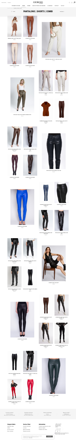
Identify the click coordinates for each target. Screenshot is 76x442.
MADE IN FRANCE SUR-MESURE (39, 5)
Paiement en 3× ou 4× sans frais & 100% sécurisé (28, 415)
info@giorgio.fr (66, 414)
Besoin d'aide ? (66, 412)
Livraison (25, 427)
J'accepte (49, 436)
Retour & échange (47, 412)
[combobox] (4, 3)
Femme (23, 5)
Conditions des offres (43, 429)
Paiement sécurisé (28, 412)
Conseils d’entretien (27, 426)
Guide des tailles (10, 426)
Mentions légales (42, 427)
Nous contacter (10, 431)
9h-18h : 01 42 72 (66, 415)
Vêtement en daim (16, 5)
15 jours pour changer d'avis (47, 415)
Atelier (8, 427)
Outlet (62, 5)
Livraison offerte (9, 412)
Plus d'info (30, 437)
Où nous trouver (10, 429)
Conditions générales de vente (45, 426)
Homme (28, 5)
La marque (49, 5)
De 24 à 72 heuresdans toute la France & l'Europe (9, 415)
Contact (57, 5)
